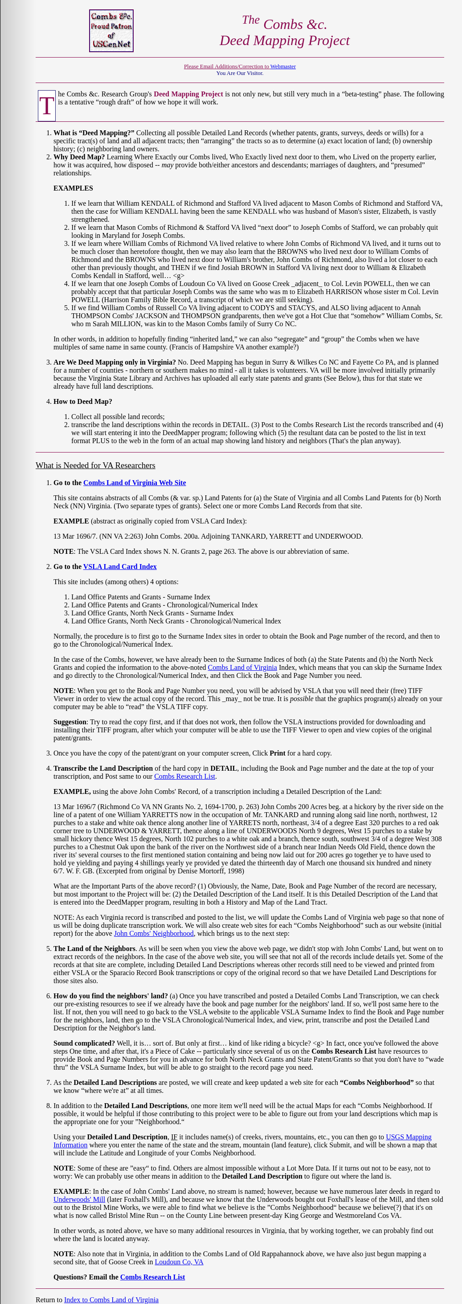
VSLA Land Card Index (120, 566)
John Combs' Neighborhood (154, 933)
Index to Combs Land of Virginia (111, 1300)
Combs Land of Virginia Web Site (134, 482)
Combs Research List (184, 776)
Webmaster (283, 66)
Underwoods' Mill (79, 1199)
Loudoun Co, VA (179, 1262)
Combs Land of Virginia (242, 667)
